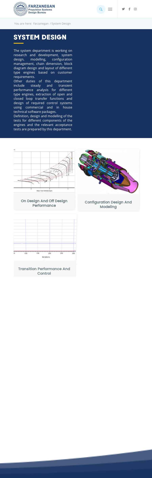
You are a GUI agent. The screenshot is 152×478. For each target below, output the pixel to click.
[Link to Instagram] (135, 9)
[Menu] (110, 9)
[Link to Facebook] (129, 9)
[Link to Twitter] (123, 9)
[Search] (99, 9)
